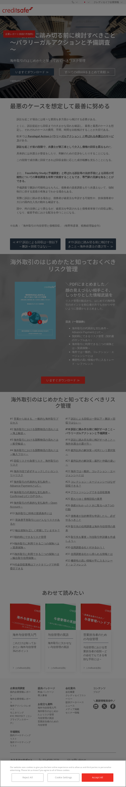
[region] (63, 773)
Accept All (97, 777)
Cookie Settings (63, 777)
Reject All (27, 777)
